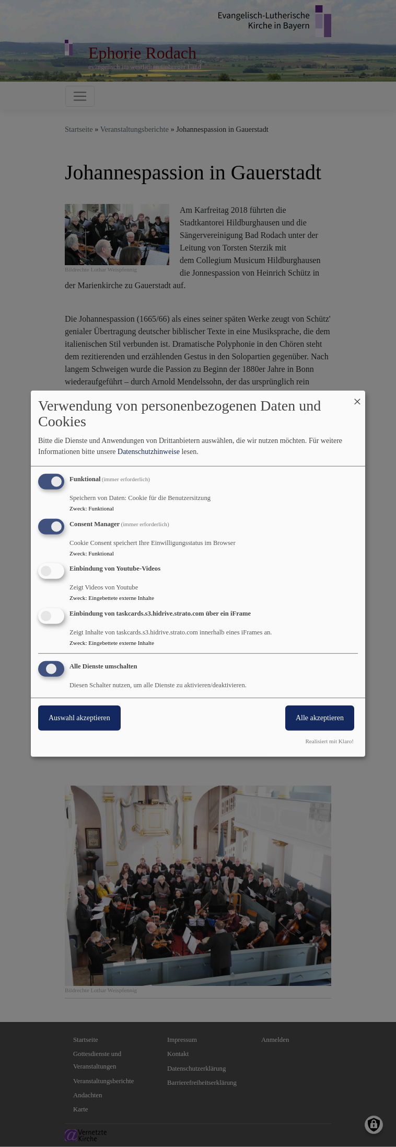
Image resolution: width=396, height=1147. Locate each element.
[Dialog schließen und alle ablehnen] (357, 396)
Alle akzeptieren (320, 718)
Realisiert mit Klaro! (329, 741)
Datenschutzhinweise (149, 452)
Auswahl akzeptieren (79, 718)
